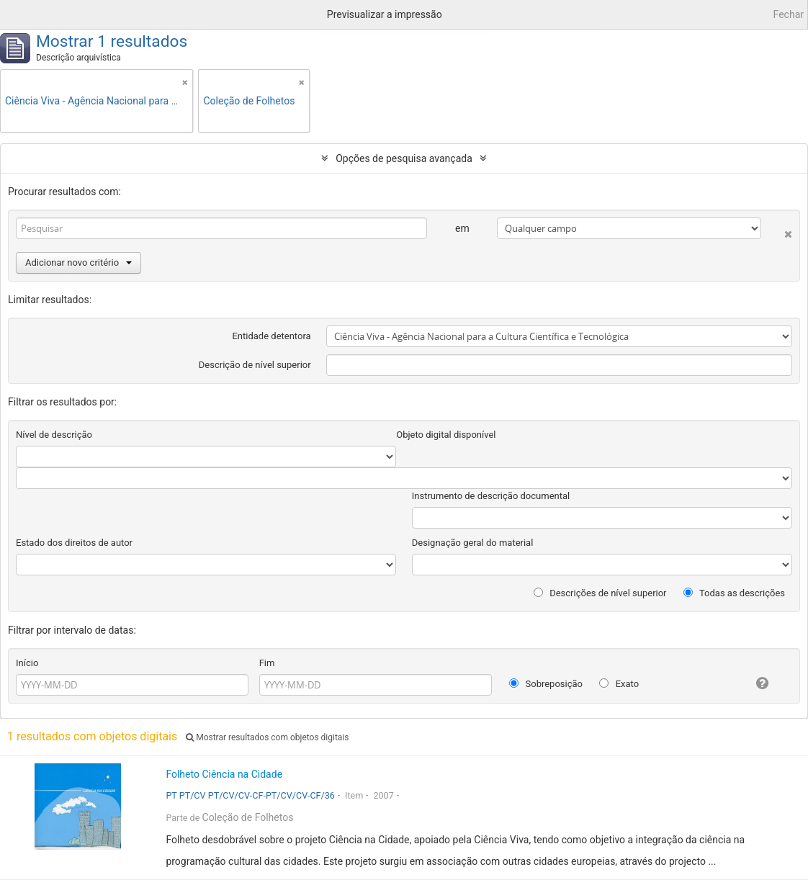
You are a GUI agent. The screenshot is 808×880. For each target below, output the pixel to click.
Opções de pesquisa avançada (404, 158)
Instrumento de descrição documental (491, 495)
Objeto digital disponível (445, 434)
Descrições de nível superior (600, 593)
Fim (267, 662)
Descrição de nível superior (255, 364)
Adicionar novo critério (78, 262)
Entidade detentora (271, 336)
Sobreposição (546, 683)
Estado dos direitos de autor (74, 542)
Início (27, 662)
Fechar (788, 14)
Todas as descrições (734, 593)
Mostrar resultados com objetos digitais (267, 737)
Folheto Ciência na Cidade (224, 774)
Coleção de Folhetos (248, 817)
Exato (619, 683)
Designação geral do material (473, 542)
